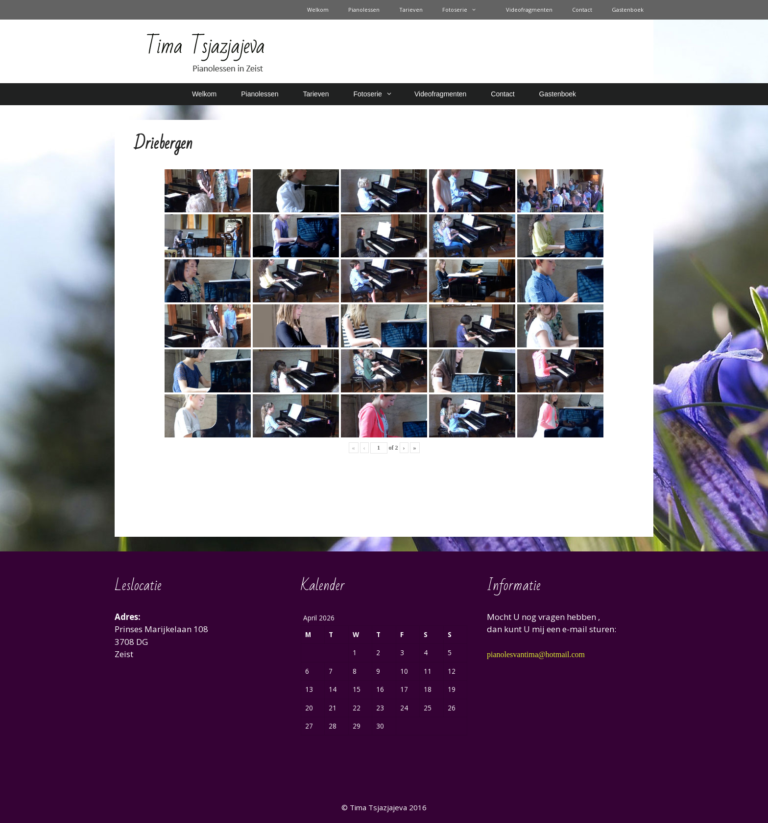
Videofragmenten (529, 9)
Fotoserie (464, 10)
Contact (582, 9)
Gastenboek (628, 9)
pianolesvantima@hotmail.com (536, 654)
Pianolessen (364, 9)
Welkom (318, 9)
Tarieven (411, 9)
